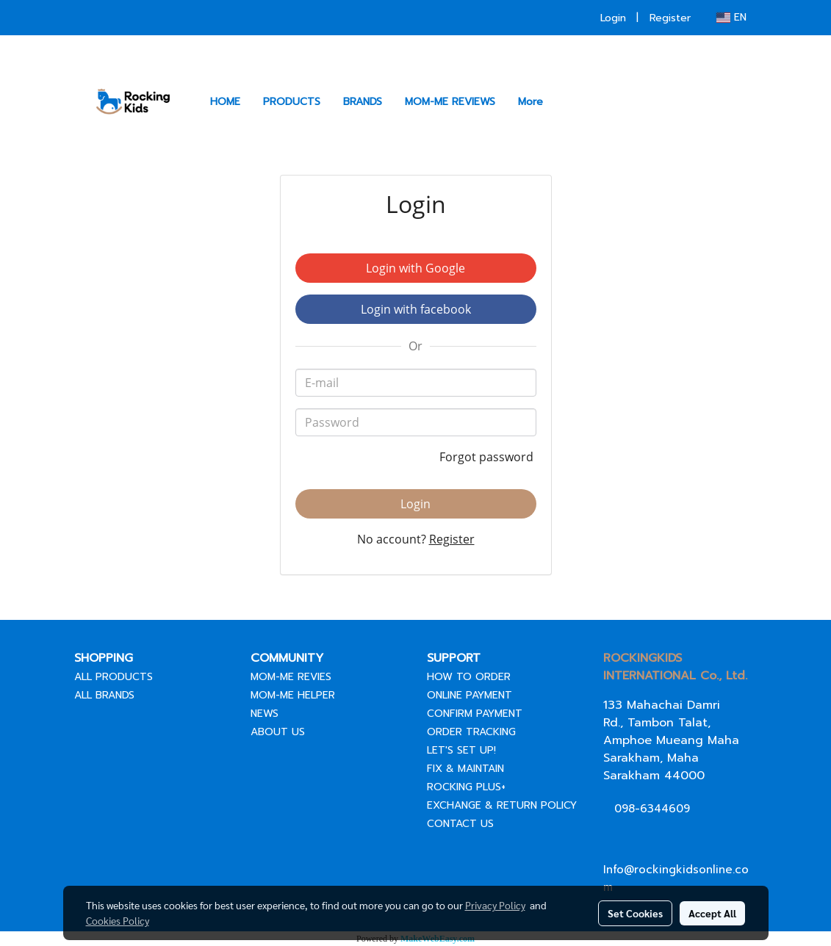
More (530, 101)
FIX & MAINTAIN (465, 768)
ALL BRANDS (104, 695)
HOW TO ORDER (469, 677)
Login (613, 18)
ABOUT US (278, 732)
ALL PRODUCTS (113, 677)
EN (731, 17)
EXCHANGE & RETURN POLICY (502, 805)
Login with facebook (416, 309)
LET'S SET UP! (461, 750)
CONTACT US (460, 823)
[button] (567, 101)
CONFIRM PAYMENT (474, 713)
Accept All (712, 913)
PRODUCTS (291, 101)
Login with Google (415, 268)
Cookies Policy (117, 920)
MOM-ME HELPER (293, 695)
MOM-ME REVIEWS (450, 101)
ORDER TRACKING (471, 732)
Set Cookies (635, 913)
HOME (225, 101)
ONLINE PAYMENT (469, 695)
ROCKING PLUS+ (466, 787)
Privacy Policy (495, 904)
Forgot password (487, 457)
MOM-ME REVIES (291, 677)
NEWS (264, 713)
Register (670, 18)
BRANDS (362, 101)
